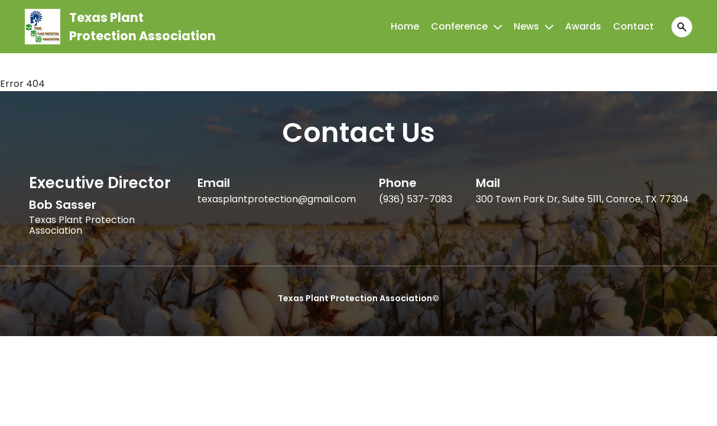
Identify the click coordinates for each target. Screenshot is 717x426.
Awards (583, 26)
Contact (633, 26)
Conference (459, 26)
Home (405, 26)
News (526, 26)
